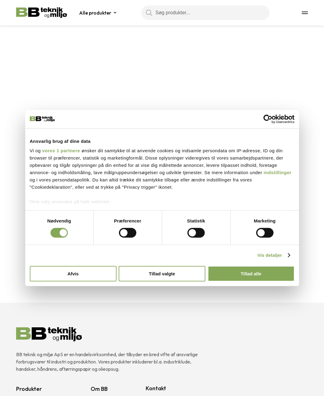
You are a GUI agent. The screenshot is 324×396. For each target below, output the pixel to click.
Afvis (73, 273)
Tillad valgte (162, 273)
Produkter (29, 388)
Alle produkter (95, 13)
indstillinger (278, 172)
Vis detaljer (269, 255)
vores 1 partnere (61, 150)
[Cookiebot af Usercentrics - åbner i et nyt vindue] (267, 118)
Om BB (99, 388)
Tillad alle (251, 273)
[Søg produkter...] (205, 12)
